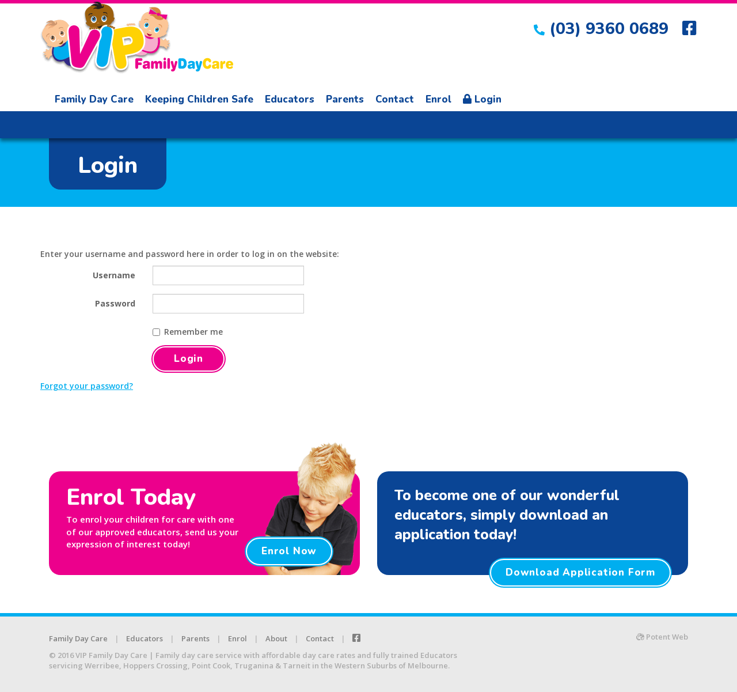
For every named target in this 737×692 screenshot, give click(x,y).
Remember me (188, 331)
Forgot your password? (86, 385)
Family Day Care (94, 99)
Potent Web (662, 637)
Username (114, 275)
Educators (289, 99)
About (276, 638)
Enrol (438, 99)
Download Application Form (580, 572)
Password (115, 303)
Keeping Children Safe (199, 99)
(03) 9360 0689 (601, 29)
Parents (345, 99)
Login (482, 99)
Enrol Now (289, 551)
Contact (394, 99)
